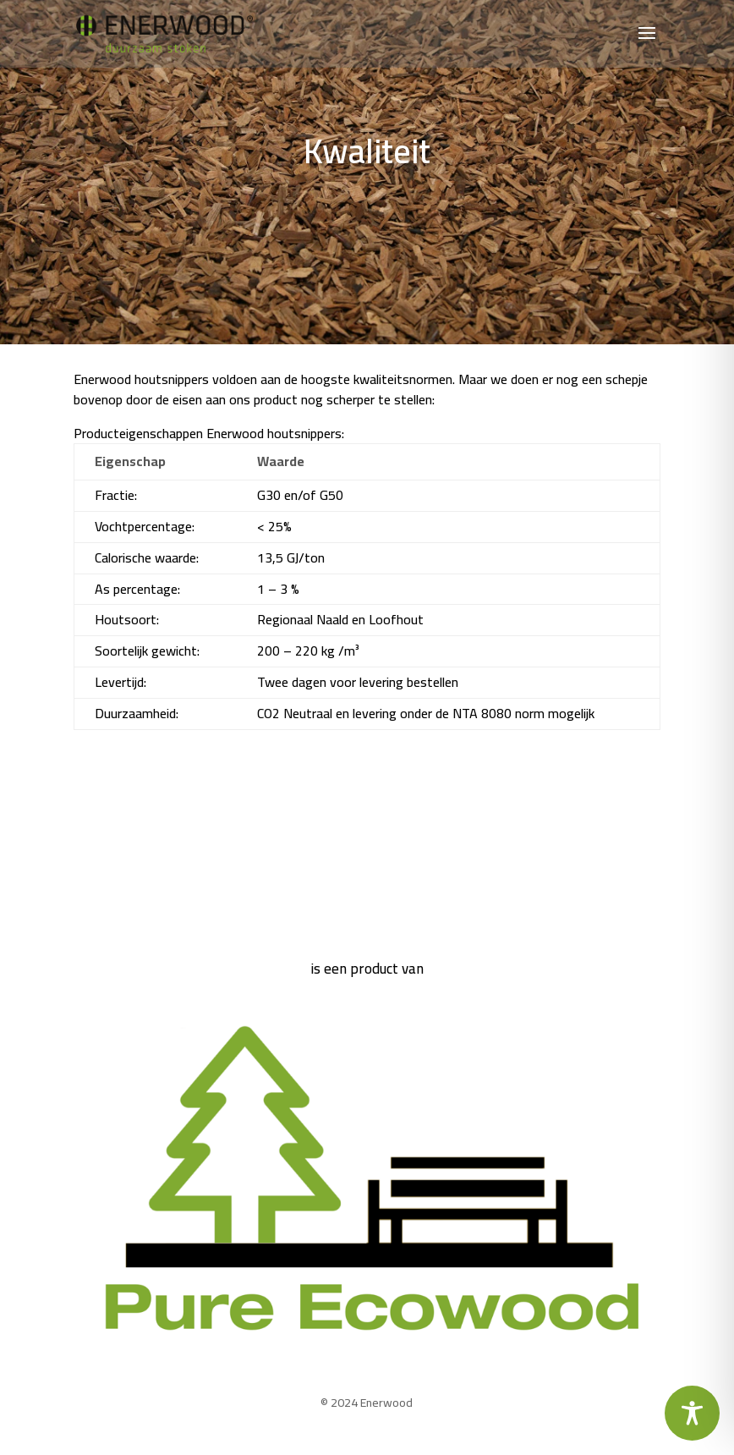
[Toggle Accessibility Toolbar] (692, 1413)
